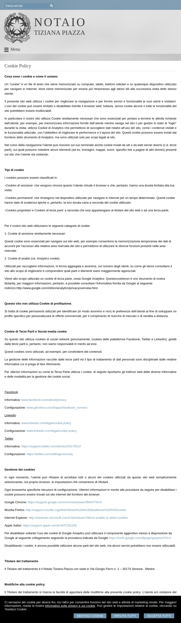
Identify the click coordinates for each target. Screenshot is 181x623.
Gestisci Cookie (90, 616)
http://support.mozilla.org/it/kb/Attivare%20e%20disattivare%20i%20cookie (76, 510)
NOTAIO (60, 22)
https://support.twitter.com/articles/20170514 (51, 446)
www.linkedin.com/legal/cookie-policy (46, 423)
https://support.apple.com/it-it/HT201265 (50, 525)
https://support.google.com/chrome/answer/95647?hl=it (65, 502)
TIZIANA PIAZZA (59, 32)
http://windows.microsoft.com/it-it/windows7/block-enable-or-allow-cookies (78, 517)
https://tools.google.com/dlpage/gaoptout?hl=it (140, 538)
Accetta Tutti (159, 616)
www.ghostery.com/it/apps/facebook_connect (57, 407)
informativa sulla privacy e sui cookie (70, 606)
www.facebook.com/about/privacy (43, 400)
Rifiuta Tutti (125, 616)
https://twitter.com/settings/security (50, 454)
